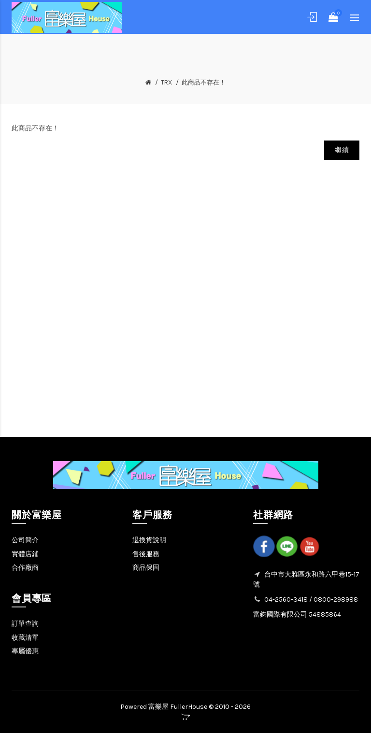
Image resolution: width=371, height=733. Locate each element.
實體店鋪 (25, 554)
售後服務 (145, 554)
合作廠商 (25, 568)
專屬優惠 (25, 651)
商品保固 (145, 568)
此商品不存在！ (204, 82)
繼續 (342, 150)
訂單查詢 (25, 624)
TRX (166, 82)
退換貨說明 (149, 540)
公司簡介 (25, 540)
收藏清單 (25, 638)
